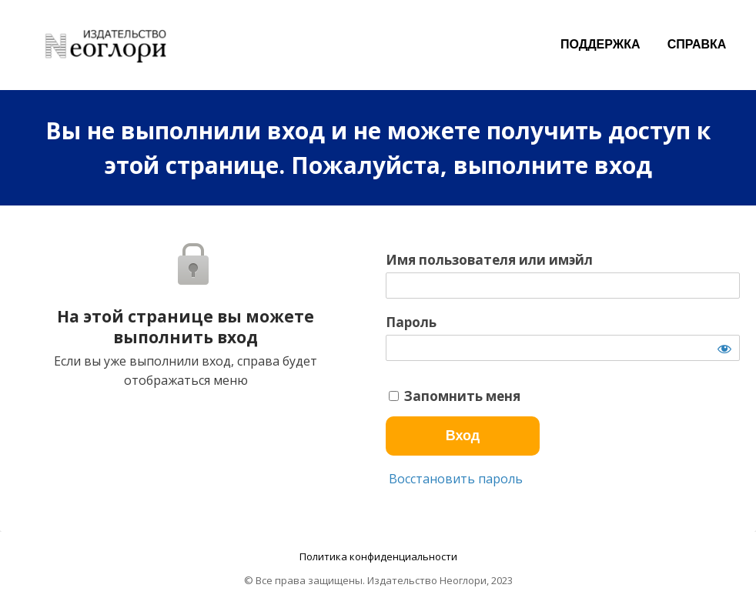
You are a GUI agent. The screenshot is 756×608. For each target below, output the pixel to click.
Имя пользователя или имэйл (489, 260)
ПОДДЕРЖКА (600, 44)
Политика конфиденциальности (378, 556)
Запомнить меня (454, 396)
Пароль (411, 322)
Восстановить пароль (454, 478)
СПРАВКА (697, 44)
